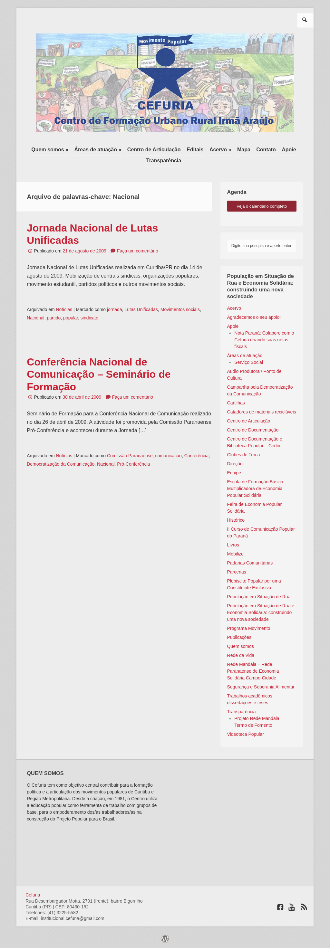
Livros (233, 544)
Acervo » (220, 149)
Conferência (196, 455)
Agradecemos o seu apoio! (254, 317)
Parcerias (236, 571)
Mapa (243, 149)
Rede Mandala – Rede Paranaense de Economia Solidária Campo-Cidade (253, 671)
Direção (235, 463)
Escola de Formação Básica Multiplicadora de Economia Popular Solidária (255, 488)
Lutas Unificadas (141, 309)
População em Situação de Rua (259, 596)
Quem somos (240, 646)
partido (54, 317)
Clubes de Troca (243, 454)
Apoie (289, 149)
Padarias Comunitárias (250, 562)
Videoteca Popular (245, 734)
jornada (114, 309)
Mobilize (235, 553)
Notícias (64, 309)
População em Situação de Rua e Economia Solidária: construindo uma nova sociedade (261, 612)
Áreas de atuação (245, 355)
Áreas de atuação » (97, 149)
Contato (266, 149)
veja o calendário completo (262, 206)
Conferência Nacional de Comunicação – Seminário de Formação (98, 374)
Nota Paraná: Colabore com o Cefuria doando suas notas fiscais (264, 339)
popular (70, 317)
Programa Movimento (248, 628)
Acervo (234, 308)
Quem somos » (49, 149)
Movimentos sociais (180, 309)
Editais (195, 149)
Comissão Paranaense (130, 455)
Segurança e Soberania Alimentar (261, 686)
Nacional (35, 317)
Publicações (239, 637)
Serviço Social (248, 362)
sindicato (89, 317)
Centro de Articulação (154, 149)
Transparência (163, 160)
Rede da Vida (241, 655)
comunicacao (168, 455)
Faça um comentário (137, 250)
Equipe (234, 472)
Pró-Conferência (133, 464)
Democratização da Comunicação (60, 464)
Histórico (236, 520)
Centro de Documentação (253, 429)
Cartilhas (236, 402)
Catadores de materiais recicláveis (261, 411)
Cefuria (32, 894)
